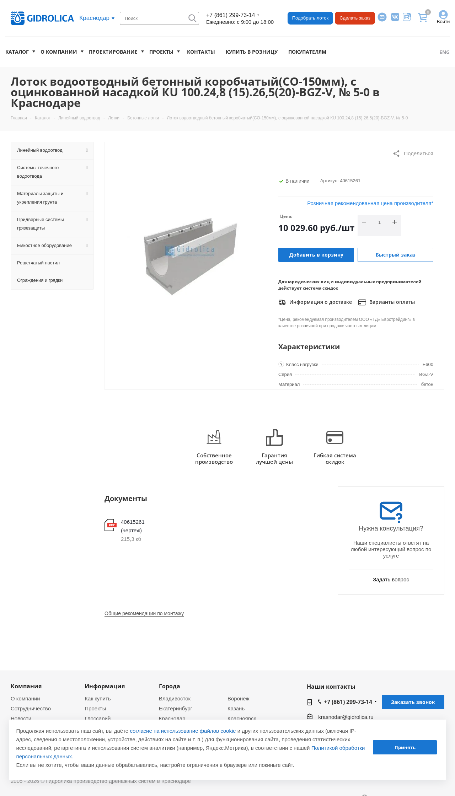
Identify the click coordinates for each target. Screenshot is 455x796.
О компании (59, 51)
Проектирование (113, 51)
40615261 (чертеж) (133, 526)
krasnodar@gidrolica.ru (345, 717)
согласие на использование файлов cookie (183, 731)
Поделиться (412, 153)
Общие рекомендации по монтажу (144, 613)
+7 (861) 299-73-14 (230, 15)
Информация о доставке (315, 302)
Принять (405, 747)
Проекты (161, 51)
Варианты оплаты (386, 302)
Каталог (17, 51)
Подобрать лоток (310, 18)
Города (169, 686)
